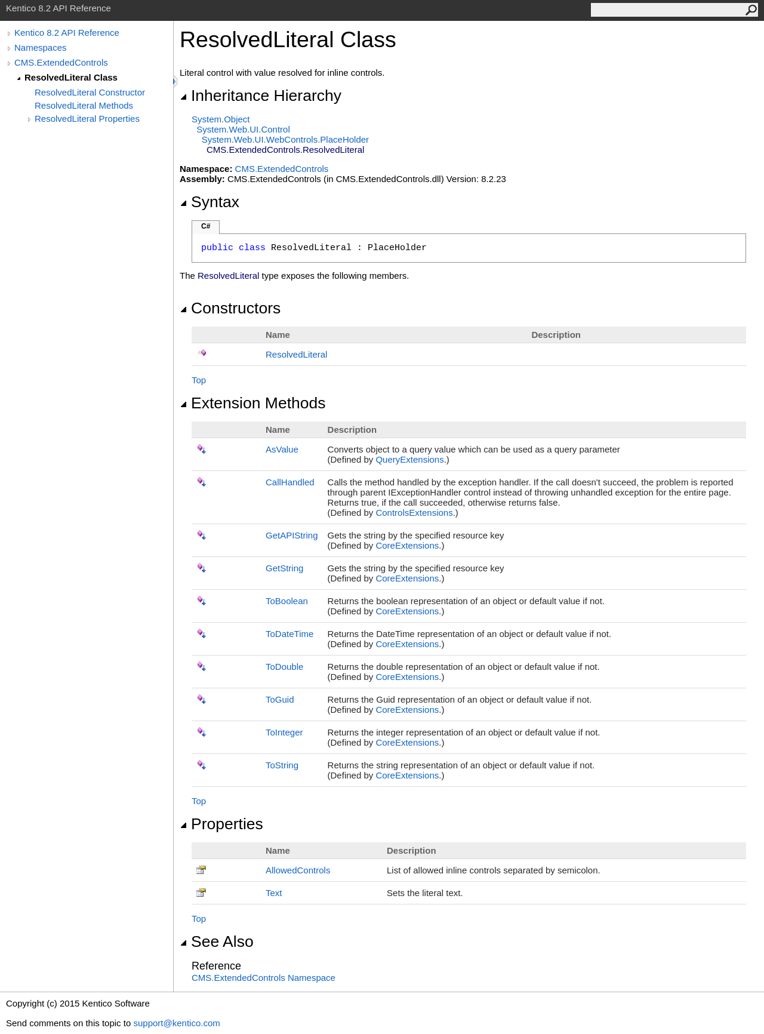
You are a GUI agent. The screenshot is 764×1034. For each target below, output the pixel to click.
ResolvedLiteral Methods (84, 105)
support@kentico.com (176, 1023)
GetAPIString (292, 535)
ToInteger (284, 732)
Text (274, 893)
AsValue (282, 449)
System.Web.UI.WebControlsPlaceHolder (285, 139)
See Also (217, 941)
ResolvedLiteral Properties (87, 118)
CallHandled (290, 482)
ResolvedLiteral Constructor (90, 92)
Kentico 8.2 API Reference (66, 32)
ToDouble (284, 666)
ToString (282, 765)
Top (199, 380)
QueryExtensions (409, 459)
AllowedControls (298, 870)
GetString (284, 568)
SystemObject (221, 119)
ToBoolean (287, 601)
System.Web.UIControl (242, 129)
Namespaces (40, 47)
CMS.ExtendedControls (61, 62)
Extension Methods (253, 403)
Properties (221, 824)
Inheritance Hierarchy (260, 95)
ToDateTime (289, 634)
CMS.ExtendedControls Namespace (263, 978)
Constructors (230, 308)
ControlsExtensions (413, 512)
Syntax (209, 202)
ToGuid (280, 699)
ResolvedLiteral (296, 354)
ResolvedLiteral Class (71, 77)
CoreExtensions (407, 545)
